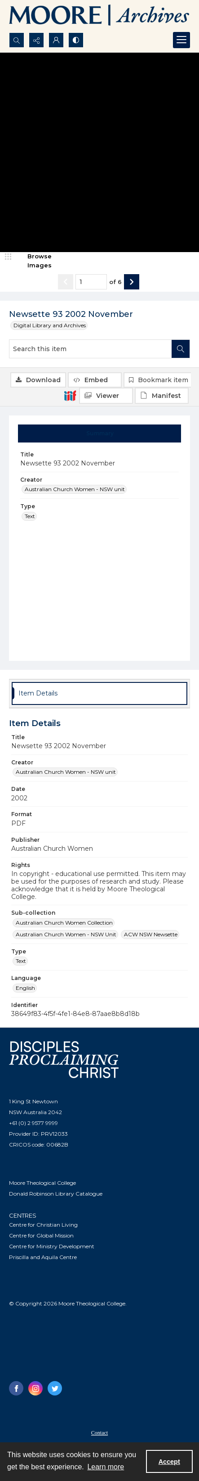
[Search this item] (90, 349)
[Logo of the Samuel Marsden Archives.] (99, 16)
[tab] (100, 433)
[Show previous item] (65, 281)
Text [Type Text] (30, 516)
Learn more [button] (105, 1467)
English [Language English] (25, 987)
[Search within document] (181, 349)
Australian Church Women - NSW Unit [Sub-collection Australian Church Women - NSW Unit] (66, 934)
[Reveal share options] (36, 40)
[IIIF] (70, 395)
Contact (99, 1433)
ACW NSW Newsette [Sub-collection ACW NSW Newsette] (150, 934)
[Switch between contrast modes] (76, 40)
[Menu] (181, 40)
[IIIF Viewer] (106, 396)
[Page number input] (91, 281)
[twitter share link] (55, 1388)
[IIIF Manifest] (162, 396)
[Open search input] (16, 40)
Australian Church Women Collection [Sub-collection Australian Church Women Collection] (64, 922)
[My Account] (56, 40)
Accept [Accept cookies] (169, 1461)
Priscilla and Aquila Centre (43, 1257)
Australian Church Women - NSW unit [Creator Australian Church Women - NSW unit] (75, 489)
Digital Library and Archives (49, 325)
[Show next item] (131, 281)
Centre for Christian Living (43, 1224)
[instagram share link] (35, 1388)
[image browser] (33, 261)
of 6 (115, 281)
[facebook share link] (16, 1388)
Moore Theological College (42, 1182)
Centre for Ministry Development (51, 1246)
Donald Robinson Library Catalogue (55, 1193)
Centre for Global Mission (41, 1235)
